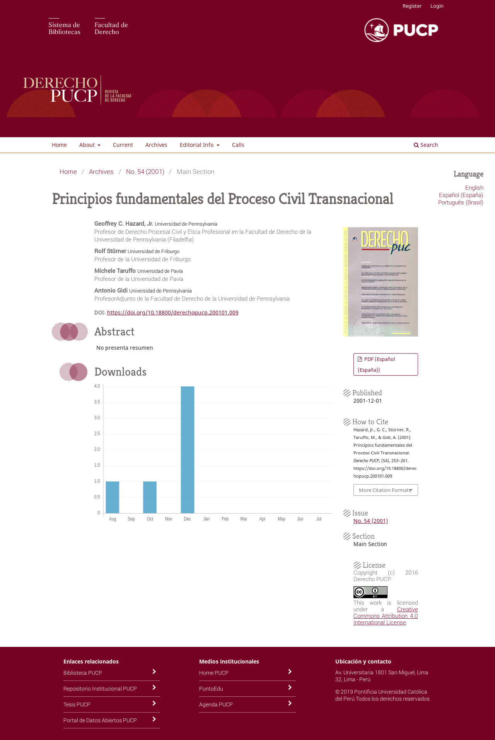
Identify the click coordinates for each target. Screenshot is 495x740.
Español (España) (461, 195)
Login (437, 5)
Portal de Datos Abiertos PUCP (100, 720)
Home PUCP (214, 672)
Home (59, 144)
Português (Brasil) (460, 202)
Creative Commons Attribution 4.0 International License (385, 615)
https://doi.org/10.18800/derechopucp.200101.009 (173, 312)
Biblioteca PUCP (82, 672)
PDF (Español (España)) (376, 364)
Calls (238, 144)
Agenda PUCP (216, 704)
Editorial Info (197, 144)
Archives (156, 144)
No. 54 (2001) (145, 171)
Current (123, 144)
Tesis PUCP (76, 704)
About (87, 144)
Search (426, 144)
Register (412, 5)
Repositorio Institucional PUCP (100, 688)
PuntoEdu (211, 688)
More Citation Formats (385, 490)
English (474, 187)
